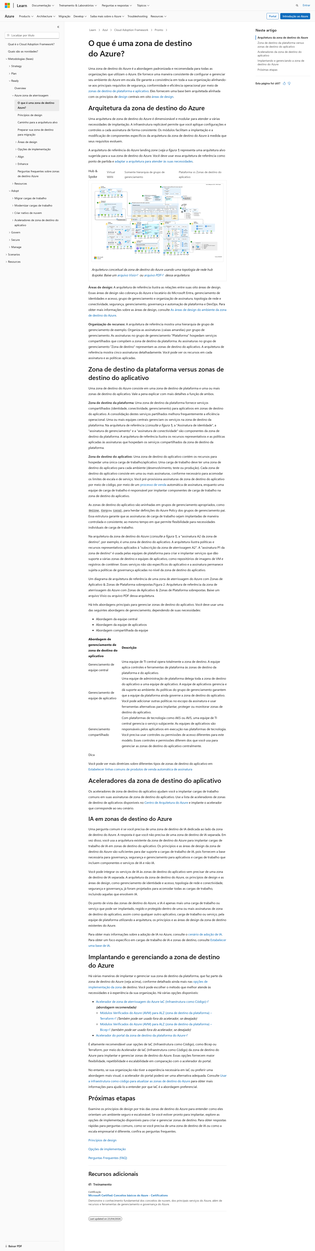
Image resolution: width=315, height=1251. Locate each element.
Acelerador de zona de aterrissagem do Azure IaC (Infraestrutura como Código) (151, 1001)
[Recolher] (58, 27)
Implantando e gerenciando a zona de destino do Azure (281, 62)
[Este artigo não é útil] (289, 83)
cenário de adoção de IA (205, 934)
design (123, 96)
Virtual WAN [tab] (111, 174)
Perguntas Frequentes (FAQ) (107, 1158)
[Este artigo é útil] (284, 83)
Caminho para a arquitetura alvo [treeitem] (37, 122)
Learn (92, 30)
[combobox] (32, 35)
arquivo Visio (126, 275)
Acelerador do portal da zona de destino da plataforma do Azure (140, 1035)
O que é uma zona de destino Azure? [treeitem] (36, 105)
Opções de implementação (107, 1149)
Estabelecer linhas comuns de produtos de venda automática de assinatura (140, 769)
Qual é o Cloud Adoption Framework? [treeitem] (31, 44)
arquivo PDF (152, 275)
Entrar (306, 5)
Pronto (159, 30)
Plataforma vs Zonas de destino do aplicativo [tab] (200, 174)
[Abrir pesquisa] (297, 5)
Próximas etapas (267, 69)
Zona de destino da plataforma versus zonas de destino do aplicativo (281, 44)
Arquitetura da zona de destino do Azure (283, 37)
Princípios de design (102, 1140)
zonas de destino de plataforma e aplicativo (118, 91)
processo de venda (153, 484)
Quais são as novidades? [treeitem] (23, 51)
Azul (105, 30)
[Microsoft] (7, 5)
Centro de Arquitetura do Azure (166, 802)
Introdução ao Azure (295, 16)
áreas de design (162, 96)
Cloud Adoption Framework (131, 30)
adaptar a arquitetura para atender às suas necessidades (154, 161)
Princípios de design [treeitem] (30, 115)
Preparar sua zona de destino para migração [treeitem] (35, 132)
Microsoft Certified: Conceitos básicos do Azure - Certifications (128, 1195)
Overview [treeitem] (20, 88)
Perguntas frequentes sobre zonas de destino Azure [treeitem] (38, 173)
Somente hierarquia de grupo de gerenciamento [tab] (145, 174)
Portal (272, 16)
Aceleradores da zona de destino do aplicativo (280, 53)
